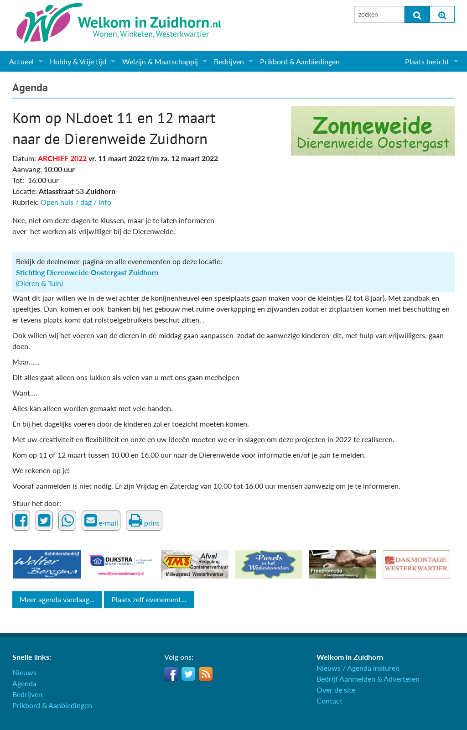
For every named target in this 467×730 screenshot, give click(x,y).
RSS (206, 674)
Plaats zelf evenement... (149, 599)
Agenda (30, 87)
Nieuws (24, 672)
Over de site (336, 689)
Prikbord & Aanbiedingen (300, 61)
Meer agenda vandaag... (57, 599)
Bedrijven (229, 61)
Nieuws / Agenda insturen (358, 667)
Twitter (188, 674)
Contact (329, 700)
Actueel (21, 61)
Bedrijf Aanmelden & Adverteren (368, 678)
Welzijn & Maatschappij (160, 61)
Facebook (171, 674)
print (144, 520)
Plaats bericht (427, 61)
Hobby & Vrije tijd (78, 61)
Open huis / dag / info (76, 202)
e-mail (101, 520)
